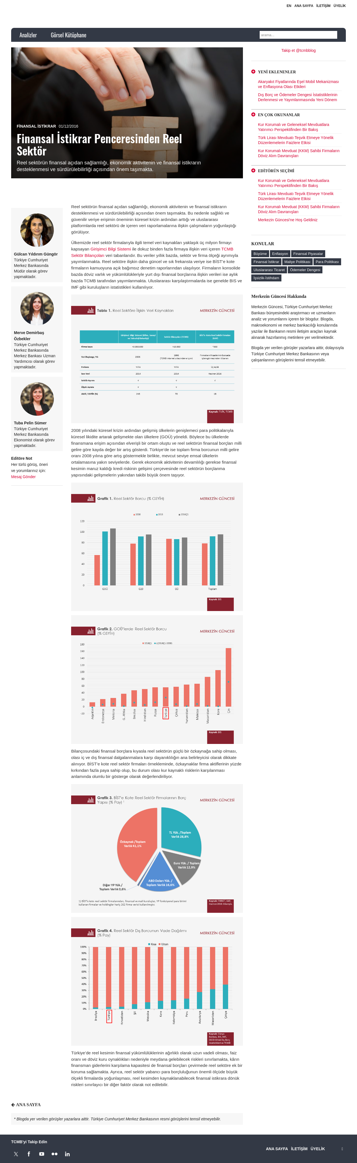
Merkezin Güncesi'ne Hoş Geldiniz (288, 220)
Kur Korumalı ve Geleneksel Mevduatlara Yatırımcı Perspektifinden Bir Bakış (293, 127)
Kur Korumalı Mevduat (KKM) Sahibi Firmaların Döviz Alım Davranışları (299, 153)
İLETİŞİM (323, 6)
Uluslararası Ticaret (269, 270)
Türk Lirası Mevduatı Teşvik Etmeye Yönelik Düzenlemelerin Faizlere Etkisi (296, 140)
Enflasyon (280, 254)
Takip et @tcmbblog (298, 50)
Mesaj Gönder (23, 477)
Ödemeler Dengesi (305, 270)
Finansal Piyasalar (308, 254)
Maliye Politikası (297, 262)
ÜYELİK (340, 6)
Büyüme (260, 254)
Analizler (28, 35)
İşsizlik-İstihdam (266, 278)
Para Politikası (327, 262)
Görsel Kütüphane (68, 35)
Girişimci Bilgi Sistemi (110, 249)
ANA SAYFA (304, 6)
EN (289, 6)
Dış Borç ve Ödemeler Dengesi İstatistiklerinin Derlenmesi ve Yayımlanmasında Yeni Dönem (297, 97)
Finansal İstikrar (36, 126)
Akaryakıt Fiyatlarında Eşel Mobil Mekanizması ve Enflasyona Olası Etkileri (298, 84)
